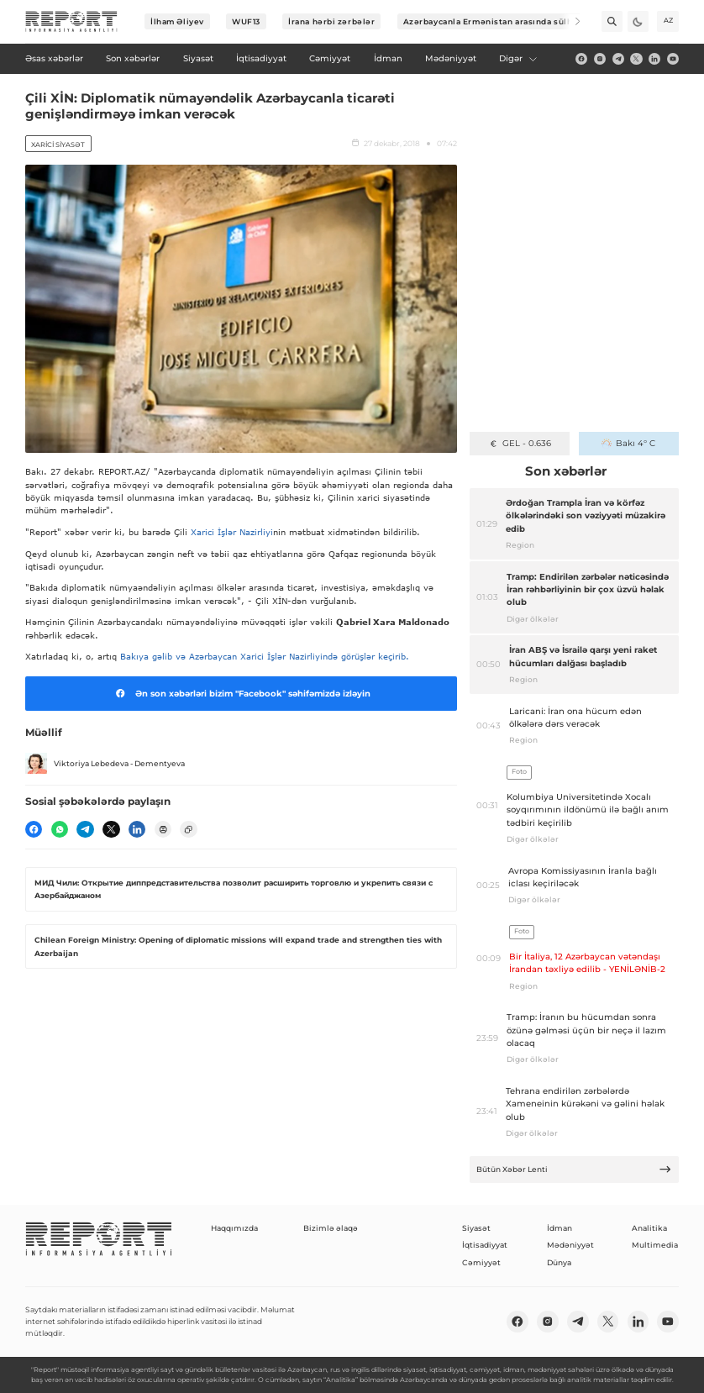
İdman (559, 1228)
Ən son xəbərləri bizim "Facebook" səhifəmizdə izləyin (241, 693)
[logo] (71, 22)
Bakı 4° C (628, 443)
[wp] (59, 829)
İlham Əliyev (177, 21)
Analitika (649, 1228)
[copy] (188, 829)
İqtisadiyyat (484, 1244)
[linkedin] (654, 59)
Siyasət (476, 1228)
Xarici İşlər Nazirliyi (232, 532)
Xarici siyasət (58, 144)
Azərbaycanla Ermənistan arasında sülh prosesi (505, 21)
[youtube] (673, 59)
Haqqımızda (234, 1228)
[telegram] (618, 59)
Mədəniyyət (570, 1244)
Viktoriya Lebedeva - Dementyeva (105, 764)
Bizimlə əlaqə (330, 1228)
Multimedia (655, 1244)
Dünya (559, 1262)
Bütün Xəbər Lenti (573, 1169)
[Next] (570, 21)
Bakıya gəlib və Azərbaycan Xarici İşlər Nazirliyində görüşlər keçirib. (266, 656)
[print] (163, 829)
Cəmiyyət (481, 1262)
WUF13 (246, 21)
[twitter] (636, 59)
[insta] (600, 59)
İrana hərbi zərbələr (331, 21)
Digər (518, 58)
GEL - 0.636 (519, 443)
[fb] (581, 59)
